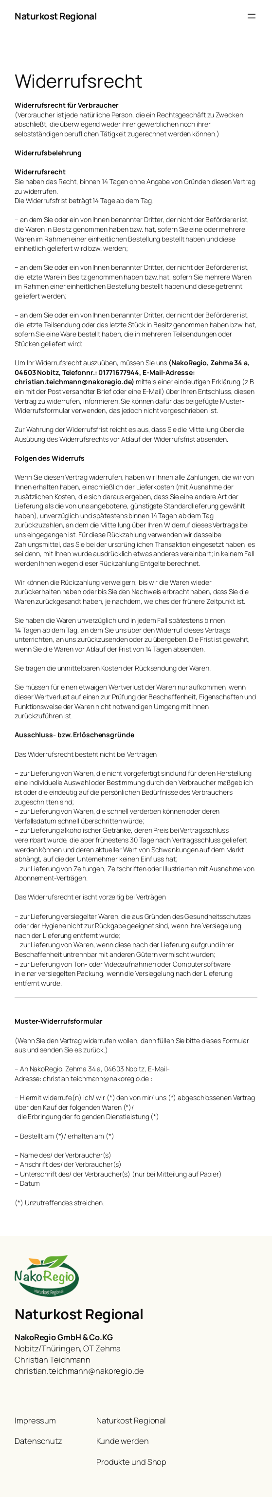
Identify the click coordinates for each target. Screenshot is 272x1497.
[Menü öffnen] (251, 16)
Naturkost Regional (55, 16)
